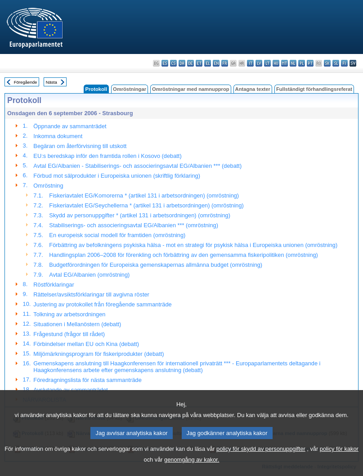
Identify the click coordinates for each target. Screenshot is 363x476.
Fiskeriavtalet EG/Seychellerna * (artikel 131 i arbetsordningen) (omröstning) (146, 205)
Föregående (25, 82)
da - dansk (182, 63)
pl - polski (301, 63)
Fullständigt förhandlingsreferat (314, 89)
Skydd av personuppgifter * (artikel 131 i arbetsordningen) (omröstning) (139, 215)
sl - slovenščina (335, 63)
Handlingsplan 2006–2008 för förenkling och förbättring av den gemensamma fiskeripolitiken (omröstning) (183, 254)
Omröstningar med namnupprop (190, 89)
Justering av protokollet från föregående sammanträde (102, 304)
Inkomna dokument (57, 136)
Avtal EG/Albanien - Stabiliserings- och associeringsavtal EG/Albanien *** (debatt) (137, 165)
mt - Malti (284, 63)
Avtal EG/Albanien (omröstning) (89, 274)
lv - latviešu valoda (258, 63)
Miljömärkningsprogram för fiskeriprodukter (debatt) (98, 353)
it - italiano (250, 63)
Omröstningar (129, 89)
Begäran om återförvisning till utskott (79, 146)
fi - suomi (344, 63)
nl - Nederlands (293, 63)
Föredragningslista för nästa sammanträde (87, 380)
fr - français (224, 63)
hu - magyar (276, 63)
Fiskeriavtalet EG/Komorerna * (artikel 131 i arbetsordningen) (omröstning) (144, 195)
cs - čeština (173, 63)
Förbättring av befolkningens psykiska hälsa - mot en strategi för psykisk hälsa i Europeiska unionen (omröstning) (193, 245)
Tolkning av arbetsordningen (69, 314)
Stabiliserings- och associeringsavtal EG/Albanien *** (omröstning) (133, 225)
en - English (216, 63)
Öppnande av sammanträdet (69, 126)
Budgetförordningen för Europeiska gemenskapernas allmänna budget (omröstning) (155, 264)
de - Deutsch (190, 63)
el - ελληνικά (207, 63)
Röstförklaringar (53, 284)
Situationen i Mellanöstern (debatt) (77, 324)
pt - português (310, 63)
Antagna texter (252, 89)
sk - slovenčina (327, 63)
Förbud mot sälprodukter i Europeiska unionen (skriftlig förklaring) (116, 175)
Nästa (51, 82)
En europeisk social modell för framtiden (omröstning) (117, 235)
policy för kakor (339, 460)
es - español (164, 63)
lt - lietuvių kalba (267, 63)
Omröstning (48, 185)
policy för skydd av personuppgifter (260, 460)
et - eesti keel (199, 63)
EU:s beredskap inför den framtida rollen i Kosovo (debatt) (107, 156)
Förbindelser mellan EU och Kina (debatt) (86, 344)
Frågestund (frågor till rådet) (69, 334)
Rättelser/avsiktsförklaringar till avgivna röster (91, 294)
